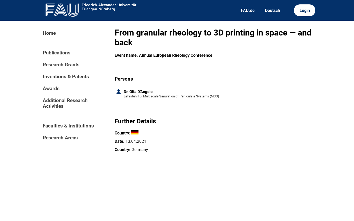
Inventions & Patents (66, 77)
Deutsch (272, 10)
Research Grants (61, 65)
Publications (57, 53)
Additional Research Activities (65, 103)
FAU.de (248, 10)
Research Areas (60, 138)
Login (305, 10)
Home (49, 33)
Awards (51, 88)
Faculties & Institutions (68, 126)
